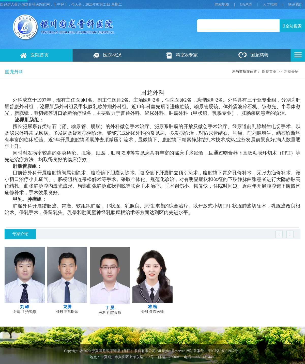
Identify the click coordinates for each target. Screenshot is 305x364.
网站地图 (222, 4)
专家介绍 (20, 234)
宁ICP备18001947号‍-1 (224, 351)
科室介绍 (291, 72)
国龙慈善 (259, 55)
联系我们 (295, 4)
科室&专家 (187, 55)
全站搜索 (292, 26)
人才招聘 (270, 4)
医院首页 (39, 55)
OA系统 (246, 4)
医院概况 (112, 55)
